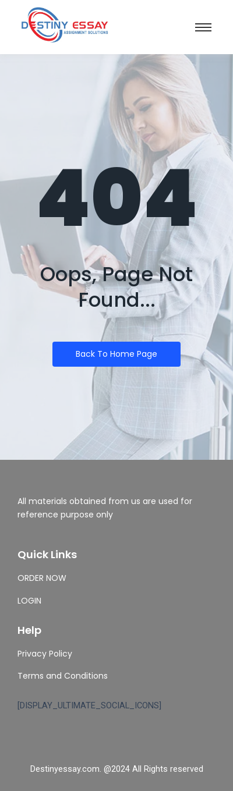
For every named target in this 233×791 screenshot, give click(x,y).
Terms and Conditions (62, 676)
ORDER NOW (41, 578)
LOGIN (29, 600)
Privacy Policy (44, 653)
